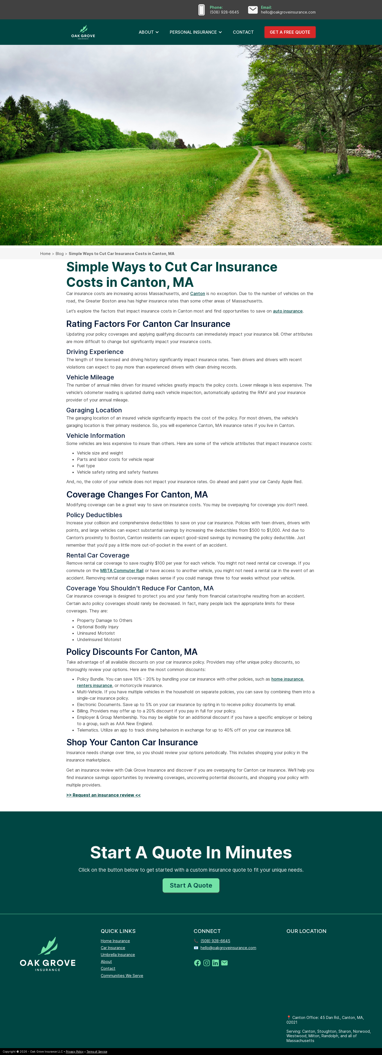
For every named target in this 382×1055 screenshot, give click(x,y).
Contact (108, 968)
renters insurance (94, 685)
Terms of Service (96, 1051)
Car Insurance (113, 947)
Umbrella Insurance (118, 954)
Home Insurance (115, 941)
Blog (60, 253)
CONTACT (243, 32)
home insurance (287, 679)
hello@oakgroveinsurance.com (228, 947)
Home (45, 253)
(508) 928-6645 (215, 941)
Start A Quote (191, 885)
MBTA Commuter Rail (122, 570)
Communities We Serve (122, 975)
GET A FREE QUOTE (290, 32)
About (106, 961)
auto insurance (288, 311)
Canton (197, 293)
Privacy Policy (75, 1051)
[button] (148, 32)
